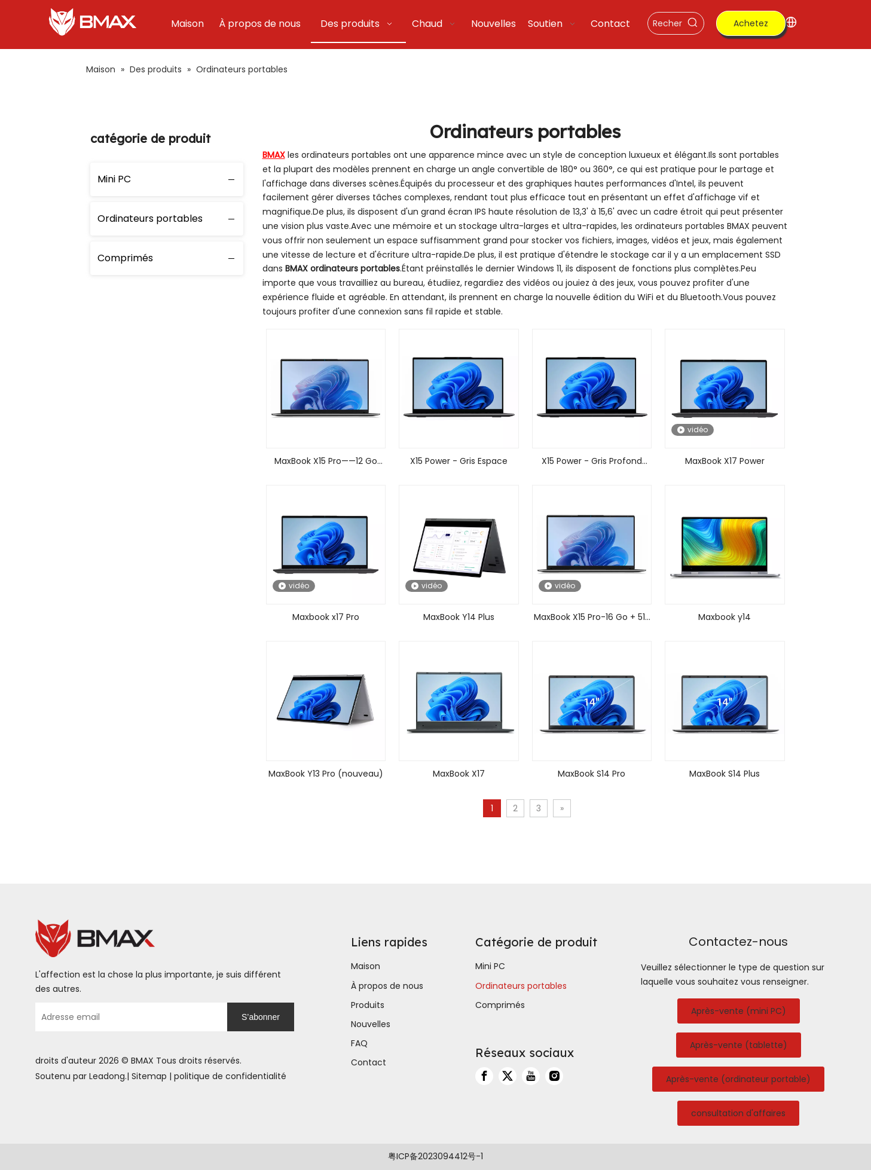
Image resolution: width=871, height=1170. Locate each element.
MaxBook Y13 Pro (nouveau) (325, 774)
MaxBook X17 (459, 774)
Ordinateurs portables (150, 218)
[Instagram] (554, 1076)
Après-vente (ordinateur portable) (738, 1079)
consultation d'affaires (738, 1113)
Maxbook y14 (724, 617)
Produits (367, 1005)
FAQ (359, 1043)
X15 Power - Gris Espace (459, 461)
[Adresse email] (128, 1017)
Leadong (107, 1076)
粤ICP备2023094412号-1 (435, 1156)
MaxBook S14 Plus (724, 774)
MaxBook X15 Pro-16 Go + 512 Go (592, 618)
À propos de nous (387, 986)
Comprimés (125, 258)
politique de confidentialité (230, 1076)
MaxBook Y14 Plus (458, 617)
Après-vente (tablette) (738, 1045)
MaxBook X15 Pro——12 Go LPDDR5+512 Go (325, 462)
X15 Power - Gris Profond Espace (592, 462)
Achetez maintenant (751, 26)
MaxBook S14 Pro (591, 774)
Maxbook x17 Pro (325, 617)
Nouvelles (370, 1024)
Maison (365, 966)
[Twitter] (508, 1076)
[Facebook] (484, 1076)
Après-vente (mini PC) (738, 1011)
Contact (368, 1062)
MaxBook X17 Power (725, 461)
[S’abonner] (260, 1017)
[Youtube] (531, 1076)
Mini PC (114, 179)
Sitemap (149, 1076)
